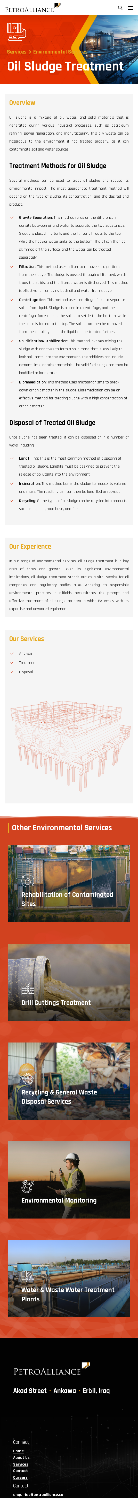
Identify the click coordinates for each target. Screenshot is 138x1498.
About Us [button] (21, 1458)
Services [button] (20, 1464)
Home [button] (18, 1451)
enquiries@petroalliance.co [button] (38, 1495)
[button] (130, 7)
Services (17, 52)
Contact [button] (20, 1471)
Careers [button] (20, 1477)
